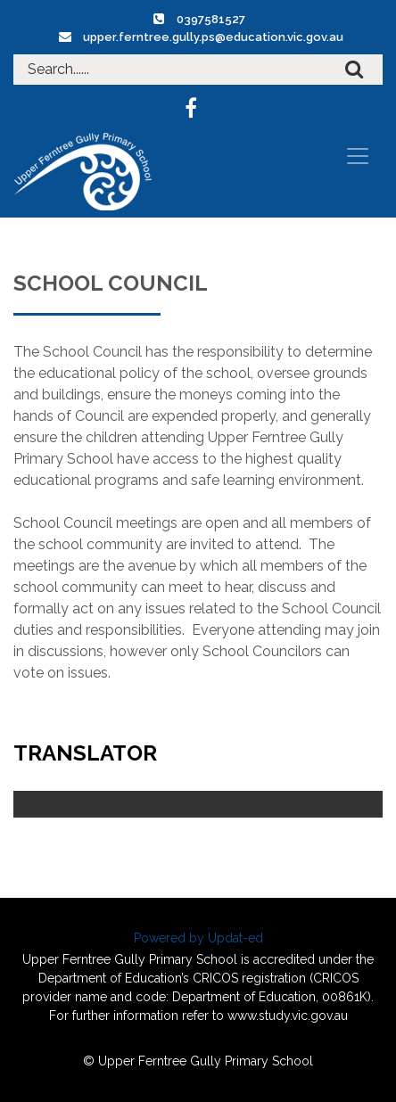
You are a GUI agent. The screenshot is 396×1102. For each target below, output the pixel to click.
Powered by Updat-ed (198, 938)
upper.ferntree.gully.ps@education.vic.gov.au (213, 37)
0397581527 (211, 19)
